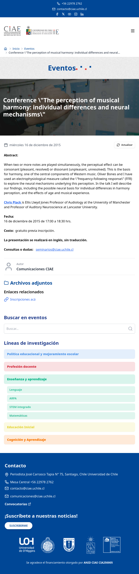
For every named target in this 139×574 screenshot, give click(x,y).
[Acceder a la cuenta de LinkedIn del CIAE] (82, 14)
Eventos (29, 48)
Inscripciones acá (20, 299)
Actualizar (125, 145)
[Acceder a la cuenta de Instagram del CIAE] (75, 14)
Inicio (16, 48)
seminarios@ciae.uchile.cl (54, 249)
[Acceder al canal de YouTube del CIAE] (69, 14)
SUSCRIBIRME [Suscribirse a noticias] (18, 525)
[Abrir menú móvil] (132, 30)
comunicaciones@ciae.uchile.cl (32, 496)
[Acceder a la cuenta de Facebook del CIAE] (57, 14)
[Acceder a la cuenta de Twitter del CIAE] (63, 14)
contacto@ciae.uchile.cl (27, 488)
